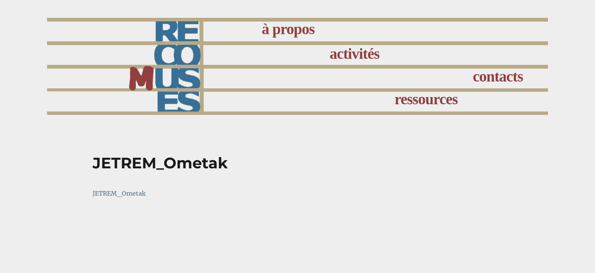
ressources (426, 99)
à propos (288, 29)
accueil (199, 63)
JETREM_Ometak (119, 193)
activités (354, 53)
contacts (498, 76)
